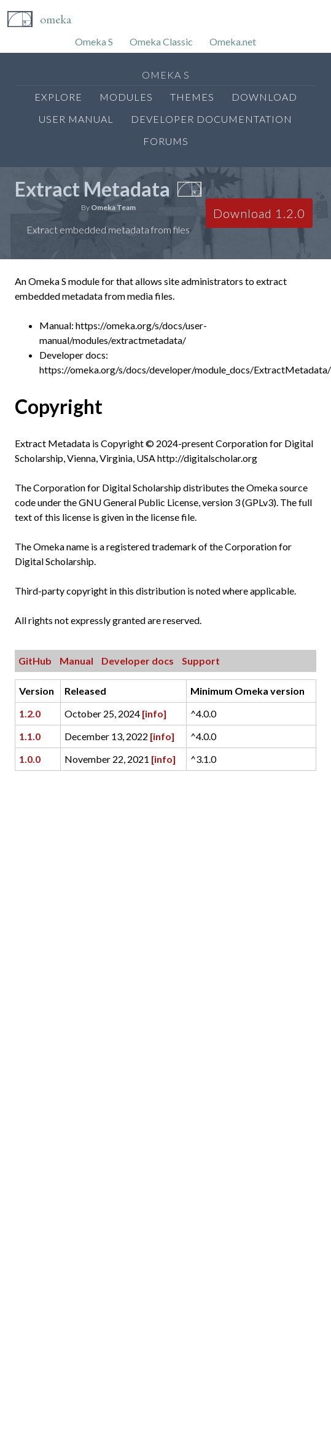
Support (201, 660)
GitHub (35, 660)
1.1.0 (30, 736)
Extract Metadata (92, 189)
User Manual (76, 119)
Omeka (55, 19)
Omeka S (94, 41)
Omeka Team (113, 207)
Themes (192, 97)
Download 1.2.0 (259, 213)
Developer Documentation (211, 119)
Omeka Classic (161, 41)
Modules (126, 97)
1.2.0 (30, 713)
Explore (58, 97)
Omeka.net (232, 41)
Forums (166, 141)
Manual (76, 660)
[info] (154, 713)
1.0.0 (30, 759)
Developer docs (137, 660)
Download (264, 97)
